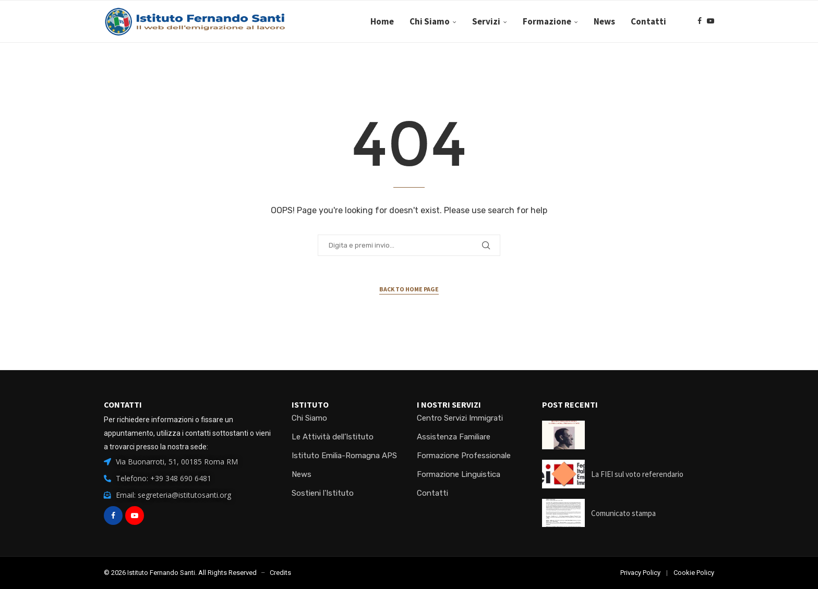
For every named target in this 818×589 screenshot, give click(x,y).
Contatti (648, 21)
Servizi (486, 21)
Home (382, 21)
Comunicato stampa (623, 513)
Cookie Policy (693, 572)
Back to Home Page (409, 289)
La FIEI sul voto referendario (637, 474)
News (604, 21)
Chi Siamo (430, 21)
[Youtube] (710, 21)
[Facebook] (699, 21)
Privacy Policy (640, 572)
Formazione (547, 21)
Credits (280, 572)
